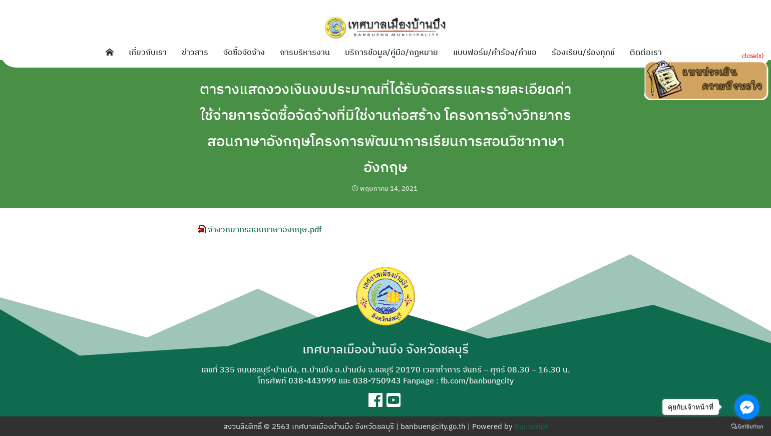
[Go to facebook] (746, 406)
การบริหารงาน (305, 52)
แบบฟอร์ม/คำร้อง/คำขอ (495, 52)
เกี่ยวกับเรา (148, 52)
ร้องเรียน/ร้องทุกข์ (583, 52)
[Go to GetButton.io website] (747, 426)
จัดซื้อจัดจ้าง (244, 52)
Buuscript (531, 426)
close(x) (752, 55)
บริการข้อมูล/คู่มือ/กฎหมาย (391, 52)
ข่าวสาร (195, 52)
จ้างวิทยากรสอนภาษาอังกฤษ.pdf (259, 229)
